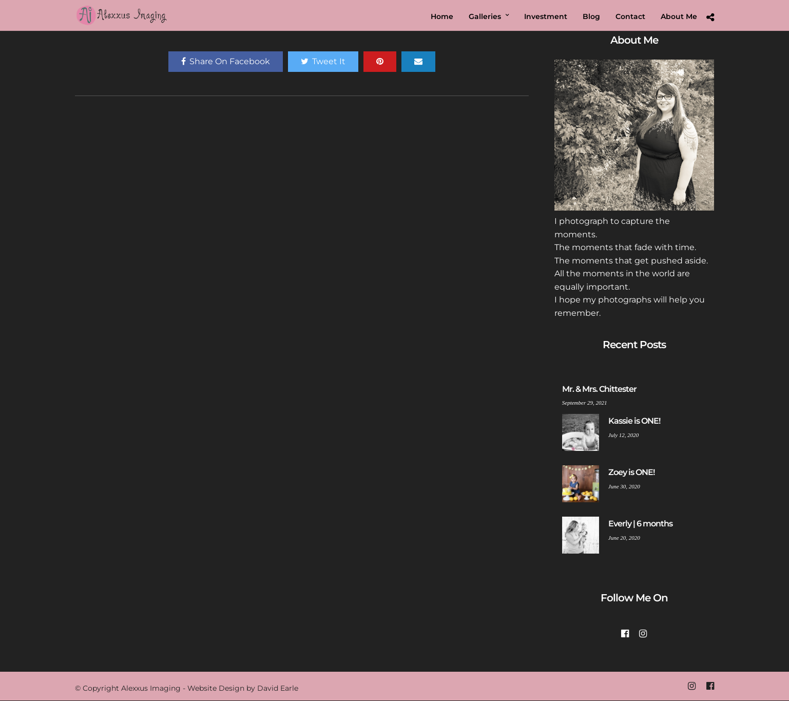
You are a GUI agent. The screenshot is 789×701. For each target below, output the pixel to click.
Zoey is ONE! (631, 472)
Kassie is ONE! (634, 421)
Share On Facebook (225, 61)
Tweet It (323, 61)
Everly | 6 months (640, 523)
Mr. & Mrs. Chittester (599, 389)
